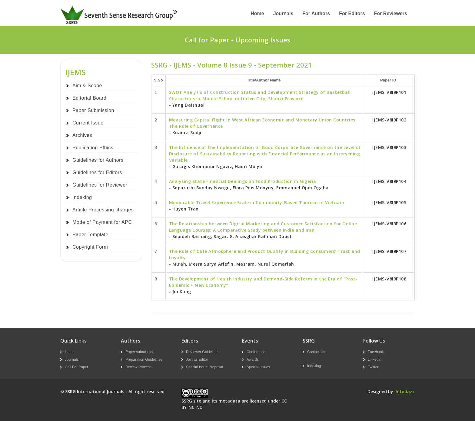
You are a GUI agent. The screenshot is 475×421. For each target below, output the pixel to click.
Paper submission (139, 352)
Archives (82, 135)
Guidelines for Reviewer (99, 184)
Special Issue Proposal (204, 367)
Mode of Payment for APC (102, 222)
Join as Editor (197, 359)
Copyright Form (90, 247)
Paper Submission (93, 110)
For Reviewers (390, 13)
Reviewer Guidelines (202, 352)
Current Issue (88, 122)
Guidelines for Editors (97, 172)
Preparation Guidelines (143, 359)
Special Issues (258, 367)
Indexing (82, 197)
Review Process (138, 367)
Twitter (373, 367)
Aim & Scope (87, 85)
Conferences (257, 352)
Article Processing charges (103, 209)
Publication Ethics (92, 147)
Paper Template (90, 234)
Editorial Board (89, 98)
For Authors (316, 13)
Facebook (376, 352)
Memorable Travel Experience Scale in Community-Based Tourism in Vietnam (256, 202)
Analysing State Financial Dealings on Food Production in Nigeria (242, 181)
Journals (283, 13)
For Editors (352, 13)
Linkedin (374, 359)
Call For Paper (76, 367)
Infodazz (405, 391)
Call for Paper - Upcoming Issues (238, 39)
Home (257, 13)
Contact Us (316, 352)
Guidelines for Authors (97, 160)
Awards (253, 359)
